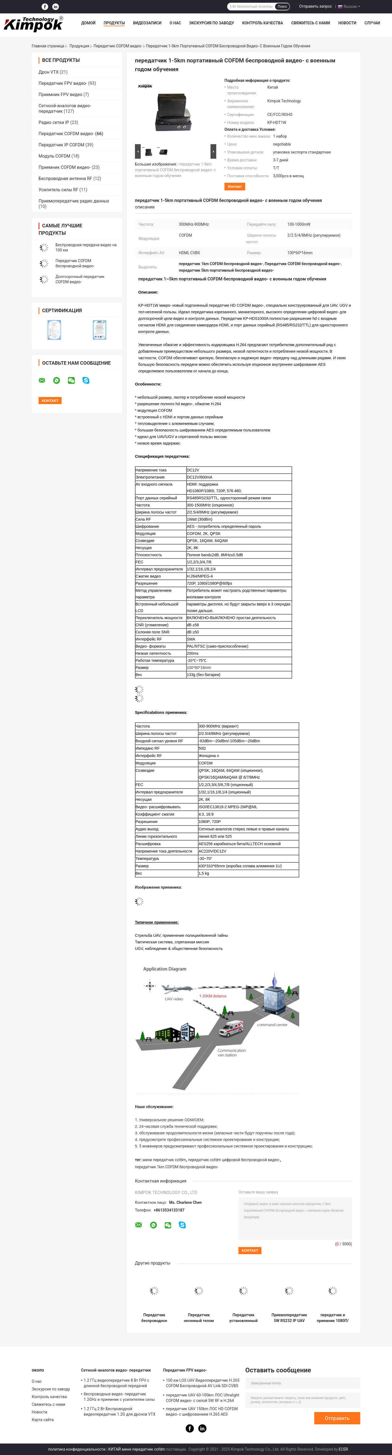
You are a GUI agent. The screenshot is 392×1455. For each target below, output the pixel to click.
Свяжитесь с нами (310, 23)
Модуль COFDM (54, 156)
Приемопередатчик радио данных (74, 201)
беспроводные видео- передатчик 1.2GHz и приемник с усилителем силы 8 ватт (119, 1397)
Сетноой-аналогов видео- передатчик (116, 1370)
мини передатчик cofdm (164, 1160)
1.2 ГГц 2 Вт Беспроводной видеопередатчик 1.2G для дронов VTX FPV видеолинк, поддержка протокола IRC (119, 1412)
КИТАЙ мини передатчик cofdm (136, 1449)
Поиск (282, 6)
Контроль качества (262, 23)
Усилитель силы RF (58, 189)
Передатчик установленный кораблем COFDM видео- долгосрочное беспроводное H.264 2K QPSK (243, 1318)
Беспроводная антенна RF (65, 178)
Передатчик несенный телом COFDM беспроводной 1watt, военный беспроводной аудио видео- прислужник (199, 1318)
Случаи (372, 23)
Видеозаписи (147, 23)
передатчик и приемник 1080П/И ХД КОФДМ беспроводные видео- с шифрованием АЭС (332, 1318)
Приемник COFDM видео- (65, 167)
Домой (88, 23)
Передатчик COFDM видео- (118, 46)
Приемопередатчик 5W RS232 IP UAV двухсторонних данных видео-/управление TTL (289, 1318)
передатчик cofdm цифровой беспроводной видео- (234, 1160)
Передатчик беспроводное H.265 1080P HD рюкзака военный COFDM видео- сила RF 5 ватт (154, 1318)
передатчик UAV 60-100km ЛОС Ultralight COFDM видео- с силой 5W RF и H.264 (202, 1398)
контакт (235, 186)
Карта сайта (43, 1420)
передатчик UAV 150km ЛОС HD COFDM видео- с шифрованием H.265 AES (202, 1411)
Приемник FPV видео (60, 94)
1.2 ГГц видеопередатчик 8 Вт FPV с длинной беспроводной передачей (116, 1383)
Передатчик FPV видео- (63, 83)
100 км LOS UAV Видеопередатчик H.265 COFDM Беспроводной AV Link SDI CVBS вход (203, 1384)
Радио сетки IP (54, 122)
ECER (343, 1449)
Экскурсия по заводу (211, 23)
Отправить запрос (315, 6)
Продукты (114, 23)
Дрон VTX (49, 72)
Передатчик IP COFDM (61, 144)
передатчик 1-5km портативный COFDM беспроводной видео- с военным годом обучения (175, 170)
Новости (347, 23)
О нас (175, 23)
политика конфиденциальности (76, 1449)
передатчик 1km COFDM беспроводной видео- (176, 1167)
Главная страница (48, 46)
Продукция (79, 46)
